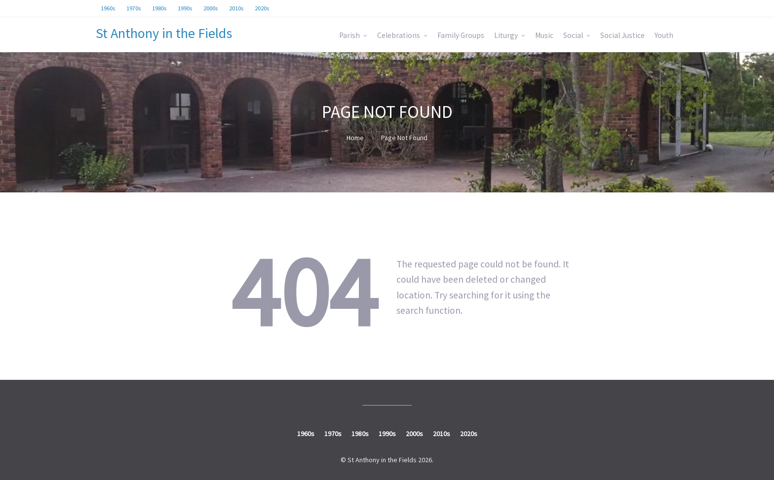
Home (355, 137)
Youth (664, 35)
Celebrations (398, 35)
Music (544, 35)
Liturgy (506, 35)
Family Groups (460, 35)
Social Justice (622, 35)
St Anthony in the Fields (164, 33)
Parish (349, 35)
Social (573, 35)
